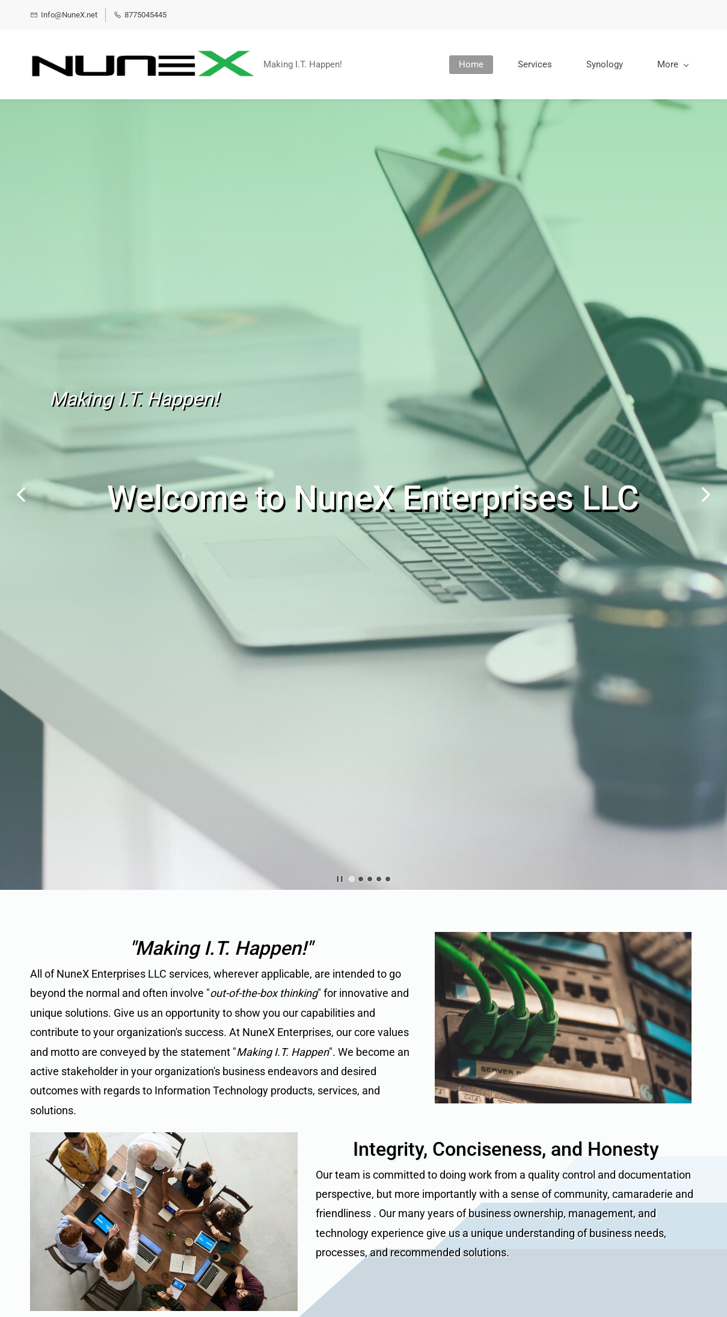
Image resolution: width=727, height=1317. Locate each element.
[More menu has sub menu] (673, 64)
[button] (21, 495)
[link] (563, 940)
